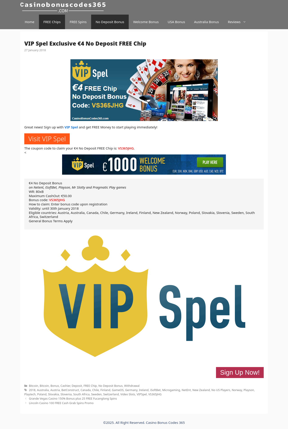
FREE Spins (78, 22)
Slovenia (66, 394)
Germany (131, 390)
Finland (105, 390)
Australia (43, 390)
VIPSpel (142, 394)
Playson (248, 390)
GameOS (118, 390)
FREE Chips (52, 22)
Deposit (77, 386)
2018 (32, 390)
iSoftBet (155, 390)
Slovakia (53, 394)
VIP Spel (71, 127)
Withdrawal (132, 386)
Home (29, 22)
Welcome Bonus (146, 22)
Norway (237, 390)
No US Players (221, 390)
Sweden (96, 394)
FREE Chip (90, 386)
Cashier (65, 386)
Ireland (144, 390)
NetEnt (186, 390)
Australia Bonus (206, 22)
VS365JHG (126, 148)
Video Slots (127, 394)
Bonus (54, 386)
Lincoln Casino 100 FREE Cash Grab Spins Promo (61, 403)
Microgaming (171, 390)
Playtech (30, 394)
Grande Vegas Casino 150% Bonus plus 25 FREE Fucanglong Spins (73, 398)
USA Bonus (176, 22)
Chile (95, 390)
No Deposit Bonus (110, 22)
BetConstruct (70, 390)
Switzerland (111, 394)
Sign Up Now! (240, 372)
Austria (55, 390)
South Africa (81, 394)
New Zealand (201, 390)
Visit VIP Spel (47, 138)
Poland (42, 394)
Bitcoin (33, 386)
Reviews (239, 22)
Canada (86, 390)
